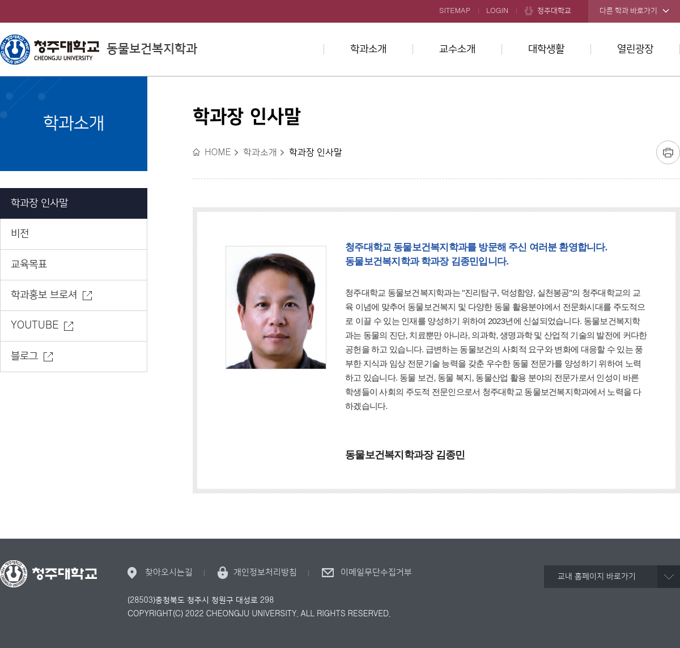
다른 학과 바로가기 (628, 11)
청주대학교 (554, 11)
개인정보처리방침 (265, 572)
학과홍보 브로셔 (44, 295)
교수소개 (457, 49)
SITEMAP (454, 11)
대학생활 (546, 49)
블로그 (24, 356)
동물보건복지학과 (98, 49)
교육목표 (29, 264)
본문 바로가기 (340, 0)
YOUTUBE (34, 325)
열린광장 (635, 49)
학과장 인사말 (39, 203)
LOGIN (497, 11)
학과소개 (368, 49)
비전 (20, 234)
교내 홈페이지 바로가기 (597, 576)
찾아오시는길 (169, 572)
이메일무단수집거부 (376, 572)
